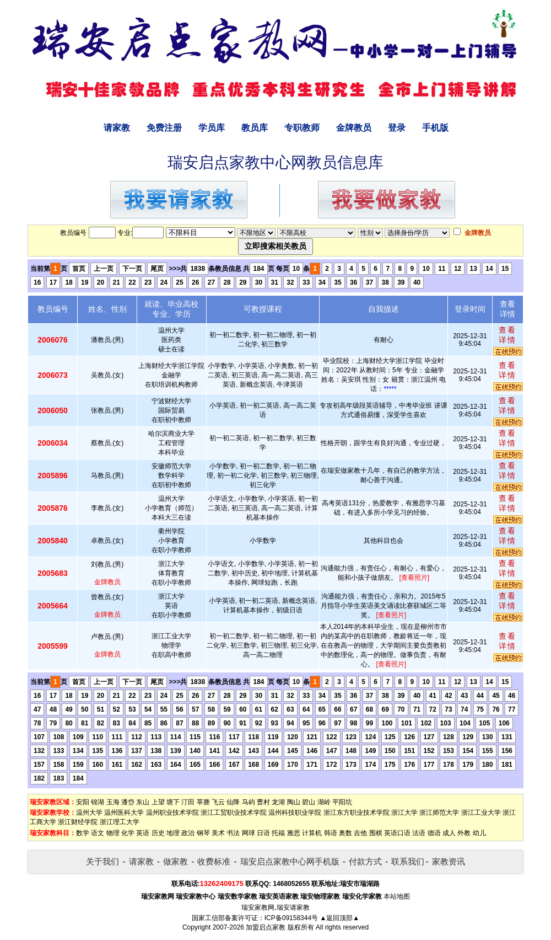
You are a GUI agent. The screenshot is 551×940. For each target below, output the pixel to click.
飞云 (218, 802)
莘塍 (203, 802)
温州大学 (89, 812)
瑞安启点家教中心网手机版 (289, 861)
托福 (278, 833)
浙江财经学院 (78, 822)
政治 (188, 833)
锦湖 (97, 802)
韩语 (330, 833)
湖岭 (324, 802)
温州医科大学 (124, 812)
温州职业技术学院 (172, 812)
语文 (97, 833)
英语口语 (397, 833)
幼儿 (479, 833)
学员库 (211, 127)
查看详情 (507, 334)
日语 (263, 833)
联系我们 (407, 861)
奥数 (345, 833)
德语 (434, 833)
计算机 (312, 833)
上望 (158, 802)
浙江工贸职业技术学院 (234, 812)
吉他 (360, 833)
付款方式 (365, 861)
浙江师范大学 (439, 812)
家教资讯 (448, 861)
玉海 (113, 802)
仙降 (233, 802)
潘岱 (127, 802)
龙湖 (278, 802)
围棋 (375, 833)
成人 (449, 833)
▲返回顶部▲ (339, 918)
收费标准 (213, 861)
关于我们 (102, 861)
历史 (158, 833)
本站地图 (396, 896)
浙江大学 (404, 812)
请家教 (117, 127)
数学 (82, 833)
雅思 (293, 833)
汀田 (188, 802)
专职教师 (302, 127)
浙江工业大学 (481, 812)
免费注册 (164, 127)
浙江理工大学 (119, 822)
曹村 (263, 802)
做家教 (175, 861)
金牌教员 (353, 127)
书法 (233, 833)
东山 (142, 802)
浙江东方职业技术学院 (356, 812)
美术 (218, 833)
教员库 (254, 127)
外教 (464, 833)
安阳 (82, 802)
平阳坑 (342, 802)
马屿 (248, 802)
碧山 (308, 802)
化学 (127, 833)
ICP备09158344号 (291, 918)
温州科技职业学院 (294, 812)
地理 (173, 833)
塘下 (173, 802)
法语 (418, 833)
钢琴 (203, 833)
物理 (113, 833)
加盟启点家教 (265, 927)
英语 (142, 833)
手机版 (435, 127)
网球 (248, 833)
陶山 (293, 802)
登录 (397, 127)
